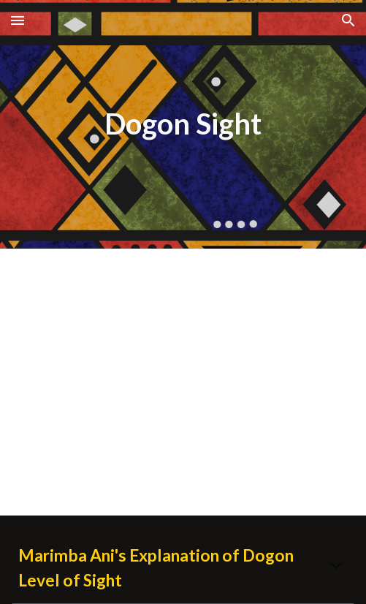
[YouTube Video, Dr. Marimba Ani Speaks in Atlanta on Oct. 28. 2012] (182, 382)
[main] (182, 124)
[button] (17, 20)
